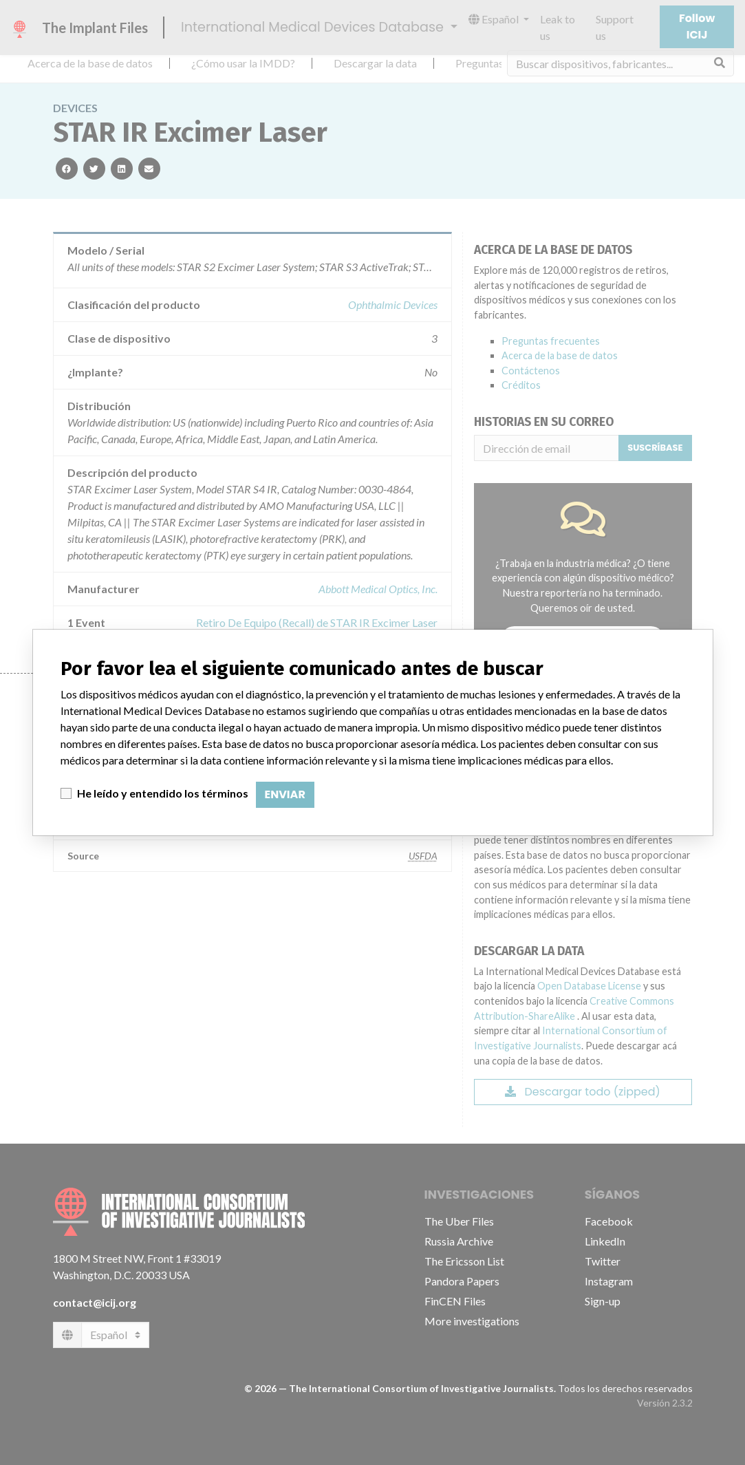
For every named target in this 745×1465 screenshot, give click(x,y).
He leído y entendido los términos (162, 793)
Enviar (285, 794)
